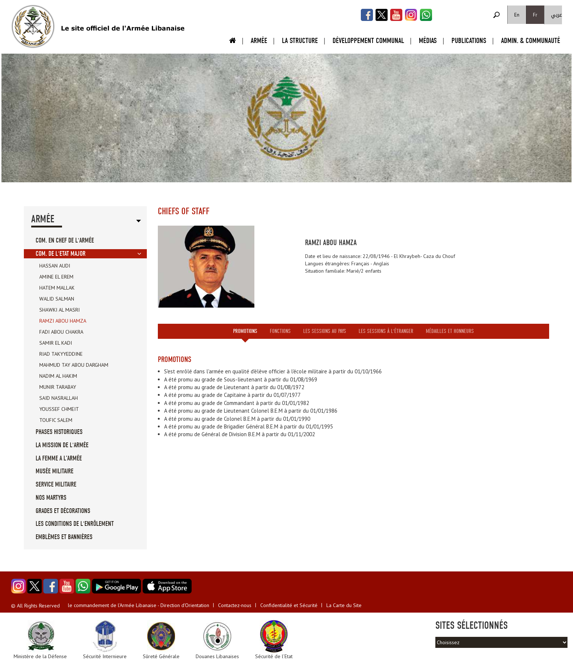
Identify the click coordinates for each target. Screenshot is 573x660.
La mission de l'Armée (62, 445)
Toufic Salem (55, 420)
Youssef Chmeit (59, 409)
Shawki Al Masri (59, 309)
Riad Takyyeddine (61, 354)
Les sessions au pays (324, 331)
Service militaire (56, 484)
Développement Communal (368, 40)
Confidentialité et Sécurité (289, 605)
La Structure (300, 40)
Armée (259, 40)
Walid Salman (56, 298)
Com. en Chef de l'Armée (65, 240)
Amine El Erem (56, 276)
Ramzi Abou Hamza (62, 321)
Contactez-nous (234, 605)
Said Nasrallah (58, 398)
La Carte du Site (344, 605)
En (516, 14)
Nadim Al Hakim (58, 376)
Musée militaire (54, 471)
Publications (468, 40)
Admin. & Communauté (530, 40)
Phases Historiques (59, 432)
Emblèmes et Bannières (64, 537)
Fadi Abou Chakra (61, 332)
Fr (535, 14)
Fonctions (280, 331)
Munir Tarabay (57, 387)
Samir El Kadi (55, 343)
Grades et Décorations (63, 511)
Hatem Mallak (57, 287)
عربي (556, 15)
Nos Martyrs (51, 498)
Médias (428, 40)
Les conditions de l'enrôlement (75, 524)
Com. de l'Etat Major (61, 254)
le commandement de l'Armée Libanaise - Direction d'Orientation (138, 605)
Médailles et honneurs (450, 331)
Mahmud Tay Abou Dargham (73, 365)
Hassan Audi (54, 265)
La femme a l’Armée (59, 458)
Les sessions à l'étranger (386, 331)
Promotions (245, 331)
